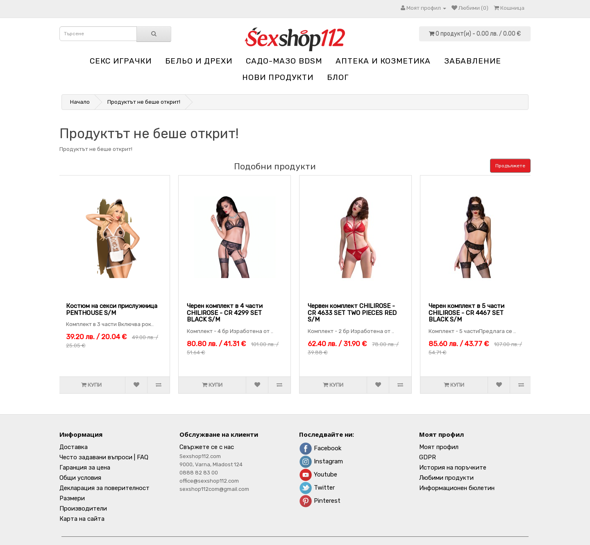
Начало (80, 102)
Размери (72, 498)
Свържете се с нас (206, 447)
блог (338, 77)
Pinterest (319, 500)
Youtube (318, 474)
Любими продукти (446, 477)
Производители (83, 508)
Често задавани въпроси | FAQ (103, 457)
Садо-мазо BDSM (284, 61)
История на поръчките (452, 467)
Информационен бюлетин (457, 488)
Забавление (472, 61)
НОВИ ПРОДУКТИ (277, 77)
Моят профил (438, 447)
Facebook (320, 448)
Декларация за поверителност (104, 488)
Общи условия (80, 477)
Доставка (73, 447)
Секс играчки (121, 61)
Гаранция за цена (84, 467)
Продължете (510, 166)
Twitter (317, 487)
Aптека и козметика (383, 61)
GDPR (427, 457)
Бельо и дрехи (198, 61)
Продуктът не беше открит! (143, 102)
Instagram (321, 461)
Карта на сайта (81, 518)
